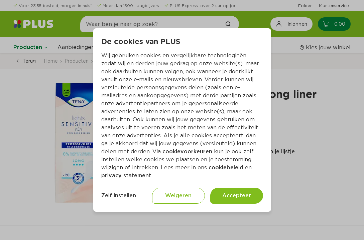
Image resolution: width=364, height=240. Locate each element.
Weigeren (178, 195)
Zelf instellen (118, 195)
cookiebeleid (226, 167)
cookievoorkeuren (188, 151)
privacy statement (126, 175)
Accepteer (236, 195)
